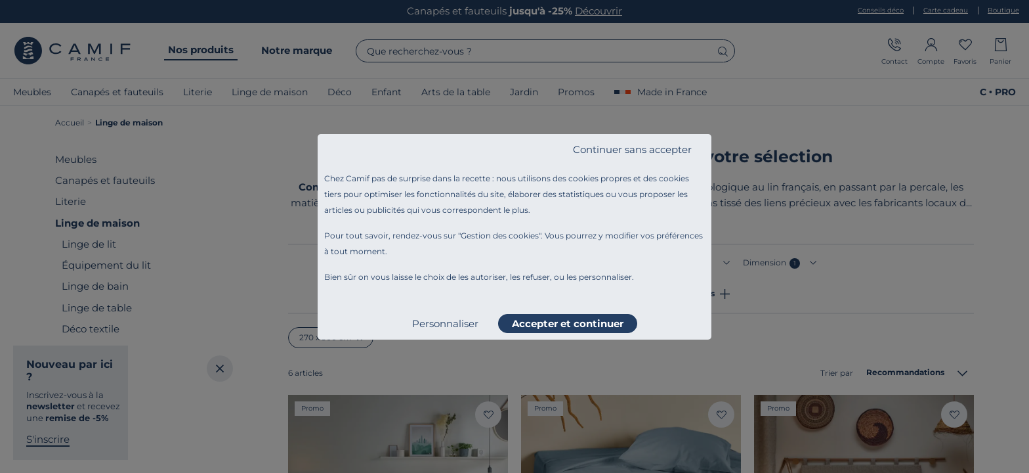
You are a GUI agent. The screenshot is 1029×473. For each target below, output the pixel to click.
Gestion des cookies (500, 235)
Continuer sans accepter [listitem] (632, 149)
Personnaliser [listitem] (445, 323)
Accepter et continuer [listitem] (567, 323)
